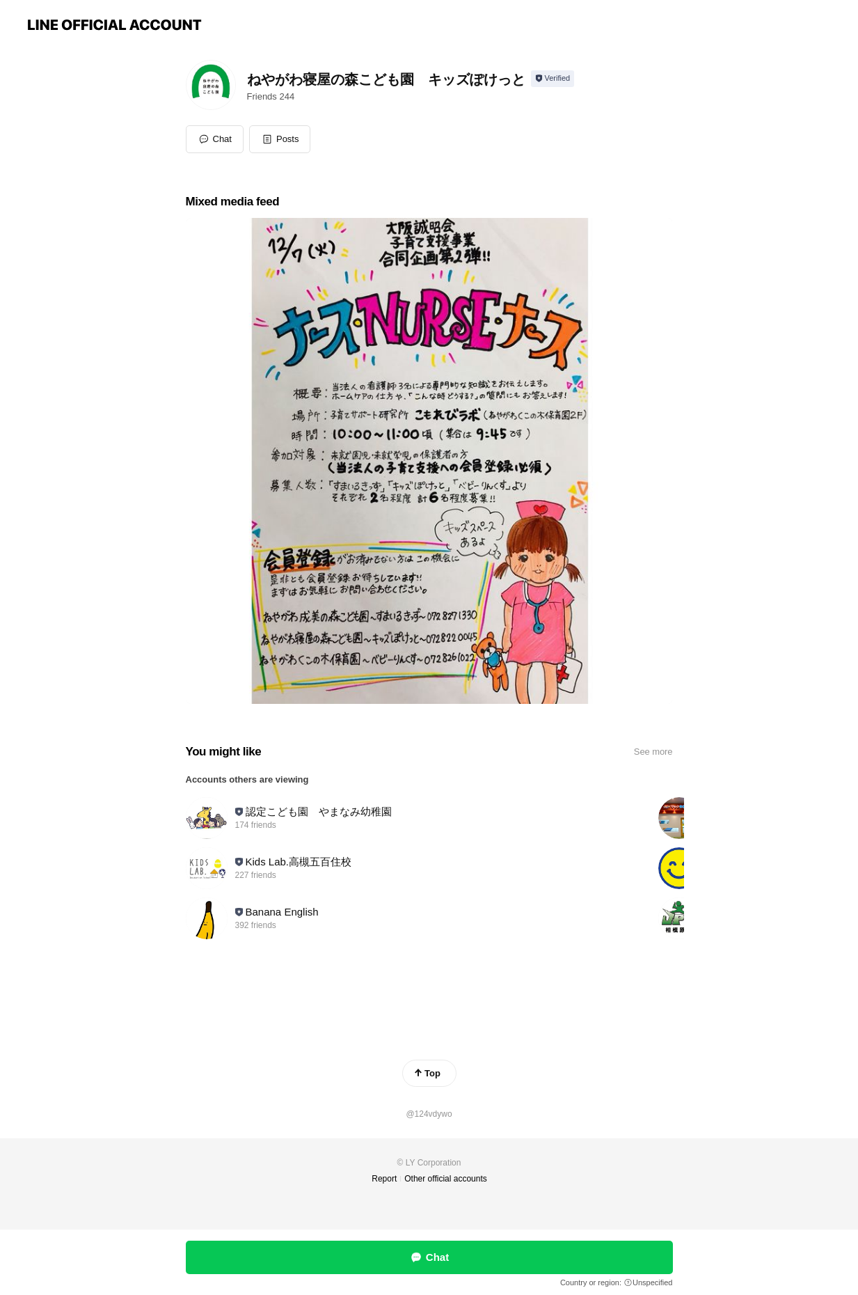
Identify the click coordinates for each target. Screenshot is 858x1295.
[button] (280, 139)
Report (384, 1179)
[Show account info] (553, 78)
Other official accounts (445, 1179)
